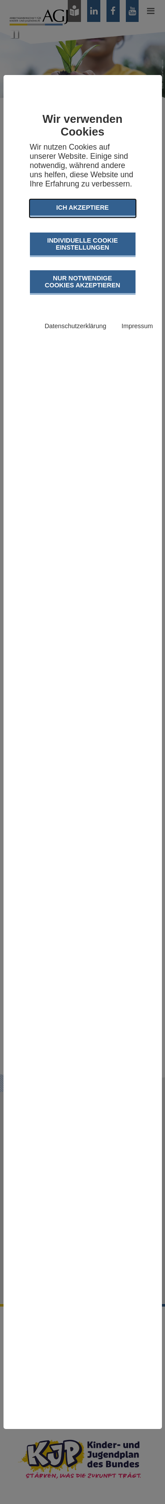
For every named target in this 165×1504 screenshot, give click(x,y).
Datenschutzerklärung (75, 325)
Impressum (137, 325)
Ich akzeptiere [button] (82, 207)
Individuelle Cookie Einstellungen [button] (82, 244)
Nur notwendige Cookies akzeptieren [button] (82, 282)
